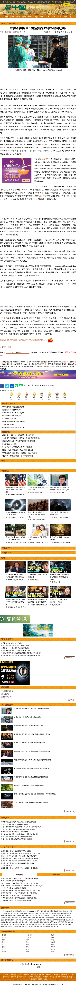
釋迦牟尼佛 (58, 542)
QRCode (27, 385)
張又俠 (65, 911)
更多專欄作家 (70, 955)
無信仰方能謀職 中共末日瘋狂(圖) (13, 421)
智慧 (34, 492)
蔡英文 (26, 920)
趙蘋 (52, 944)
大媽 (37, 920)
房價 (40, 920)
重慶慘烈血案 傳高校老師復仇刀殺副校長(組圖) (16, 839)
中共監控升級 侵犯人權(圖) (11, 410)
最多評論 (19, 875)
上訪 (7, 922)
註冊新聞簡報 (7, 960)
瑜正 (3, 949)
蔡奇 (41, 519)
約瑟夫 (10, 517)
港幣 (70, 917)
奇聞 (65, 17)
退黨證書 (45, 977)
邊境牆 (2, 915)
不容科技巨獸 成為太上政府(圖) (13, 413)
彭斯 (6, 915)
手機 (38, 926)
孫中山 (60, 924)
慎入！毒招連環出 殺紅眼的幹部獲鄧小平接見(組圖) (31, 802)
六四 (13, 495)
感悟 (35, 926)
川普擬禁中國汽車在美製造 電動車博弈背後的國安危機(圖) (20, 655)
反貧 (15, 607)
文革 (55, 926)
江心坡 (52, 922)
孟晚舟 (67, 913)
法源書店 (31, 977)
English (48, 974)
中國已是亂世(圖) (6, 865)
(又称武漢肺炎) (10, 911)
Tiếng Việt (63, 974)
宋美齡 (69, 924)
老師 (24, 542)
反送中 (46, 915)
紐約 (41, 17)
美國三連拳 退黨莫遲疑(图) (11, 415)
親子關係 (45, 542)
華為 (54, 913)
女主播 (73, 922)
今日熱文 (5, 471)
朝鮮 (29, 917)
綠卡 (33, 924)
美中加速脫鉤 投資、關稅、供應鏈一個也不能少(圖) (20, 453)
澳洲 (47, 924)
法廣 (19, 917)
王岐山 (63, 913)
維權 (71, 920)
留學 (14, 924)
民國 (50, 924)
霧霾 (58, 920)
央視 (2, 924)
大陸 (12, 17)
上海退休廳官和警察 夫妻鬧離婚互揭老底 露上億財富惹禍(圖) (21, 827)
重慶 (9, 542)
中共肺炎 (3, 911)
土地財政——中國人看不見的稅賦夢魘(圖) (15, 648)
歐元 (64, 917)
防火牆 (68, 920)
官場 (18, 17)
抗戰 (57, 924)
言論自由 (67, 922)
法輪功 (11, 922)
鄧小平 (2, 926)
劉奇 (9, 926)
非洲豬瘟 (48, 920)
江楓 (27, 949)
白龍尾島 (46, 922)
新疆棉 (8, 913)
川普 (16, 911)
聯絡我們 (13, 974)
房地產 (2, 920)
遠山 (27, 940)
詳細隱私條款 (45, 4)
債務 (43, 917)
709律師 (3, 922)
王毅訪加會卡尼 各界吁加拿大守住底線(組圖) (16, 895)
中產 (15, 920)
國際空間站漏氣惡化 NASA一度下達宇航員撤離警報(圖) (32, 760)
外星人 (48, 926)
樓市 (6, 920)
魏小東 (45, 519)
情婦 (52, 915)
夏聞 (52, 940)
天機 (31, 605)
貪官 (49, 915)
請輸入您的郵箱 (25, 964)
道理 (31, 492)
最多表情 (56, 875)
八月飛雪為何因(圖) (8, 424)
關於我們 (26, 974)
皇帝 (15, 926)
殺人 (12, 542)
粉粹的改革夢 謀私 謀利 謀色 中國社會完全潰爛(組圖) (31, 768)
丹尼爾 (19, 517)
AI (56, 582)
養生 (58, 926)
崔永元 (31, 915)
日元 (67, 917)
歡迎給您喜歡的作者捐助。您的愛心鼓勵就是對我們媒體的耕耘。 (23, 340)
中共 (51, 913)
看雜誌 (38, 977)
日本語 (71, 974)
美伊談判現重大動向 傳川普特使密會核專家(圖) (29, 743)
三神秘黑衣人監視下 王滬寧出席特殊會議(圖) (16, 851)
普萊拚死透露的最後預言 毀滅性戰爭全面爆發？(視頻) (32, 734)
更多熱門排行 (70, 870)
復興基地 (25, 495)
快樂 (40, 492)
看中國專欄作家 (8, 931)
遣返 (20, 924)
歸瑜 (52, 937)
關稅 (71, 913)
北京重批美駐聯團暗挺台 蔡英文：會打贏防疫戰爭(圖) (21, 438)
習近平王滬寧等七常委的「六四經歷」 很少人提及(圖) (19, 856)
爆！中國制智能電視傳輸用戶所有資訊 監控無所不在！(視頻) (60, 577)
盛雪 (27, 944)
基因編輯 (63, 920)
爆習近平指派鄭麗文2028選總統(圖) (13, 881)
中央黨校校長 (67, 517)
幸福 (37, 492)
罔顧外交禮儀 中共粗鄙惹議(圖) (13, 407)
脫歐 (37, 917)
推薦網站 (6, 977)
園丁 (3, 944)
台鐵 (48, 911)
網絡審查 (15, 922)
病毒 (14, 90)
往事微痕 (8, 917)
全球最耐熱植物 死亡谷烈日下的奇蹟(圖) (14, 831)
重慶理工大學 (18, 542)
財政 (9, 920)
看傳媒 (58, 977)
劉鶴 (18, 915)
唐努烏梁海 (36, 922)
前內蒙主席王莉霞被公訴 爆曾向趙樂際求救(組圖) (17, 863)
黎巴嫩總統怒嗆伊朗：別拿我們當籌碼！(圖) (28, 725)
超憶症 (14, 517)
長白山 (42, 922)
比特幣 (60, 917)
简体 (50, 32)
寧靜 (53, 542)
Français (55, 974)
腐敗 (55, 915)
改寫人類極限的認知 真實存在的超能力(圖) (15, 645)
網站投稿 (7, 347)
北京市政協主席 (35, 519)
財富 (12, 920)
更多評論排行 (70, 902)
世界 (47, 17)
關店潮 (58, 605)
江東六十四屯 (28, 922)
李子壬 (53, 949)
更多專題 (71, 700)
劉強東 (34, 920)
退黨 (32, 913)
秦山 (3, 947)
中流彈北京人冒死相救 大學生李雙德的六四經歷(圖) (31, 777)
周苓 (3, 942)
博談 (36, 17)
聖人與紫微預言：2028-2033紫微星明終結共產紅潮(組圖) (20, 858)
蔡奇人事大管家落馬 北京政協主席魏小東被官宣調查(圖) (37, 514)
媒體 (59, 492)
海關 (17, 924)
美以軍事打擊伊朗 (7, 691)
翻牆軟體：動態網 (36, 979)
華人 (5, 924)
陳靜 (27, 942)
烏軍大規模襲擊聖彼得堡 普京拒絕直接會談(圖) (16, 836)
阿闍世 (68, 542)
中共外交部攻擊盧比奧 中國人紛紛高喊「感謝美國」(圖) (15, 489)
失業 (37, 580)
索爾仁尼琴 (19, 495)
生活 (59, 17)
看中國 (68, 915)
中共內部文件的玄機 (9, 418)
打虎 (61, 915)
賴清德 (20, 911)
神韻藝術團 (22, 977)
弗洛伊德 (44, 913)
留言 (58, 32)
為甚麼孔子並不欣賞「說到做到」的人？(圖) (15, 650)
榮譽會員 (65, 362)
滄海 (52, 951)
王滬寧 (22, 915)
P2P (55, 920)
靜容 (27, 947)
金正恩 (58, 913)
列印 (62, 32)
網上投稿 (6, 974)
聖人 (22, 517)
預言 (41, 926)
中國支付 (60, 582)
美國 (24, 17)
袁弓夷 (19, 913)
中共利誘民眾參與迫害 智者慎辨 (13, 427)
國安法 (52, 911)
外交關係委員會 (18, 580)
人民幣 (56, 917)
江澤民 (26, 915)
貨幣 (52, 917)
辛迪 (27, 951)
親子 (40, 542)
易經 (23, 926)
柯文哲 (39, 913)
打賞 (54, 32)
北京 (30, 920)
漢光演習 (39, 911)
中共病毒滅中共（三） (10, 444)
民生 (36, 924)
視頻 (3, 558)
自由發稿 (11, 23)
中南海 (35, 915)
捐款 (19, 974)
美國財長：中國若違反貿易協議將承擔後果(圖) (18, 435)
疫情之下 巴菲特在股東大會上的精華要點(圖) (17, 450)
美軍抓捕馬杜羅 (6, 697)
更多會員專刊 (70, 658)
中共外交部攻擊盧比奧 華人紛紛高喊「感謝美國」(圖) (19, 898)
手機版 (46, 32)
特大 (66, 32)
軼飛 (3, 940)
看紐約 (52, 977)
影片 (71, 17)
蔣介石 (65, 924)
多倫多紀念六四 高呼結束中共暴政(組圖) (27, 717)
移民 (8, 924)
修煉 (64, 542)
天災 (45, 605)
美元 (49, 917)
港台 (30, 17)
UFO (48, 913)
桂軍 (53, 924)
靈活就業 (24, 607)
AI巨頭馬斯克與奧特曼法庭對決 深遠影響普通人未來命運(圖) (21, 653)
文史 (53, 17)
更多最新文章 (70, 841)
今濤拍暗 (29, 935)
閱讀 (31, 542)
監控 (53, 582)
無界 (45, 979)
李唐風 (53, 942)
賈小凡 (4, 937)
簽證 (23, 924)
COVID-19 (33, 911)
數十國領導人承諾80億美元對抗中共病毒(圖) (17, 447)
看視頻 (71, 977)
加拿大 (33, 917)
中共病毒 (3, 318)
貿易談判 (14, 915)
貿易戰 (56, 911)
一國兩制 (3, 917)
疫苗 (35, 913)
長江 (12, 913)
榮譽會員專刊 (7, 639)
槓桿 (46, 917)
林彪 (6, 926)
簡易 (52, 935)
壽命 (52, 926)
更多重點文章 (70, 811)
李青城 (53, 947)
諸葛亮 (19, 926)
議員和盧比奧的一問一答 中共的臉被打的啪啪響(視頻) (32, 751)
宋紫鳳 (4, 935)
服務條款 (34, 974)
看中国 (16, 9)
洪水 (15, 913)
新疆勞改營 (61, 922)
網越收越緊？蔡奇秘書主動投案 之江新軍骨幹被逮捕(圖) (19, 868)
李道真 (28, 937)
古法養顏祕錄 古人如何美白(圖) (11, 643)
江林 (56, 492)
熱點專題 (5, 687)
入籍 (30, 924)
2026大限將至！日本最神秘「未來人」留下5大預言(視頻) (20, 883)
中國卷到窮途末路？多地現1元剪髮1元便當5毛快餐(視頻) (16, 602)
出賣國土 (69, 911)
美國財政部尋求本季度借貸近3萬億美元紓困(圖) (18, 441)
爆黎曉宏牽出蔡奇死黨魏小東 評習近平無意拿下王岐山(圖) (20, 853)
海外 (39, 924)
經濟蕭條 (33, 580)
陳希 (53, 517)
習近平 (57, 517)
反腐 (58, 915)
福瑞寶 (64, 977)
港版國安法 (24, 913)
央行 (40, 917)
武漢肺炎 (45, 159)
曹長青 (4, 951)
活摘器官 (41, 196)
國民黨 (44, 911)
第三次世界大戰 (38, 605)
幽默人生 (27, 926)
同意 (66, 4)
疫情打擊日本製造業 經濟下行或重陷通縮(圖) (17, 456)
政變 (63, 492)
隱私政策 (41, 974)
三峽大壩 (3, 913)
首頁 (6, 17)
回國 (27, 924)
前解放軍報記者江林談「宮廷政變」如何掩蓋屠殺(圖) (31, 708)
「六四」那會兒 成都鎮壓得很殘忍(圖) (13, 888)
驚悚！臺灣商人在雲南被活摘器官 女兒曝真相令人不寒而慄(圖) (35, 794)
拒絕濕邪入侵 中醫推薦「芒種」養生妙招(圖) (29, 785)
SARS (55, 922)
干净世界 (13, 977)
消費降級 (11, 607)
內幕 (39, 915)
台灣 (23, 920)
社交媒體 (23, 917)
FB (27, 917)
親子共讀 (36, 542)
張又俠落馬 (5, 694)
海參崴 (19, 920)
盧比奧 (10, 495)
